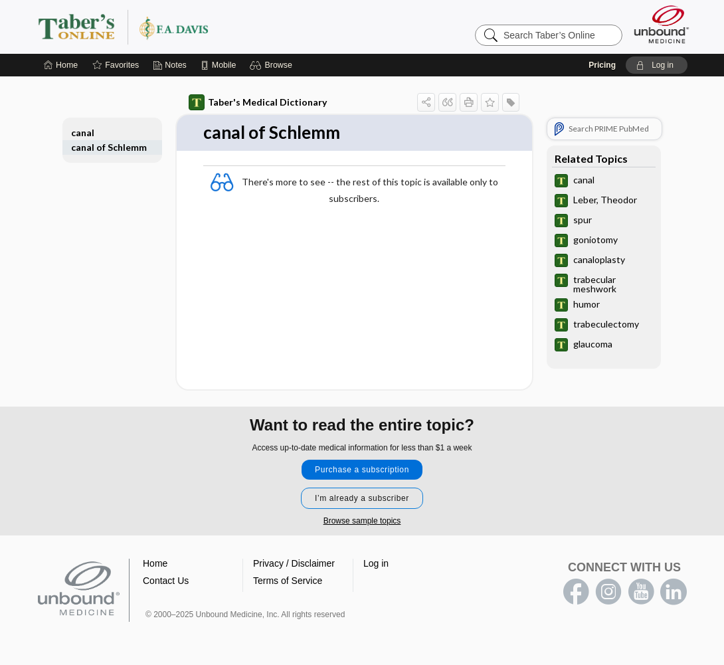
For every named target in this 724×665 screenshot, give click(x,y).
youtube (641, 592)
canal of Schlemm (109, 147)
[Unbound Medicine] (661, 24)
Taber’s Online (203, 27)
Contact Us (166, 580)
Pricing (602, 65)
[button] (273, 65)
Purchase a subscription (362, 469)
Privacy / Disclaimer (294, 563)
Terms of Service (287, 580)
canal (82, 132)
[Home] (61, 65)
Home (155, 563)
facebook (576, 592)
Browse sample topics (362, 520)
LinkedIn (673, 592)
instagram (608, 592)
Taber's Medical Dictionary (258, 102)
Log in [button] (376, 563)
